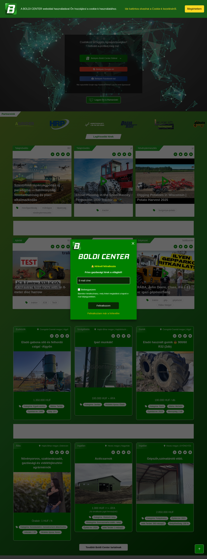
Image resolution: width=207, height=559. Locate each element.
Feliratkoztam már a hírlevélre (103, 313)
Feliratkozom (103, 305)
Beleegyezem (88, 289)
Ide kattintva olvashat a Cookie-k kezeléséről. (151, 8)
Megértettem (194, 8)
